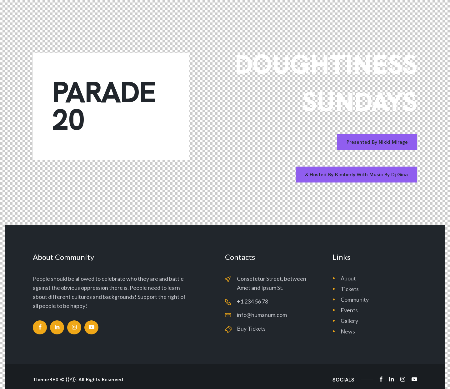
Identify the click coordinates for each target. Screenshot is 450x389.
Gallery (349, 320)
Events (349, 310)
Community (355, 299)
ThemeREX (46, 380)
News (348, 331)
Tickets (350, 288)
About (348, 278)
